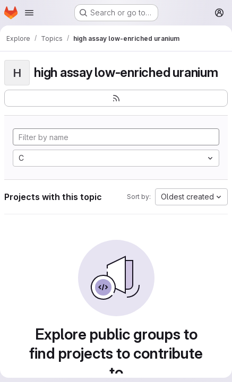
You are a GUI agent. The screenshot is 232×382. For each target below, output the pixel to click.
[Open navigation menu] (29, 12)
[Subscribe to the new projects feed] (116, 98)
